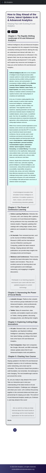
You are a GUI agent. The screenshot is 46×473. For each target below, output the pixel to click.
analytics (14, 31)
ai (8, 31)
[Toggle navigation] (43, 2)
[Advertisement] (23, 450)
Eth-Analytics (7, 2)
